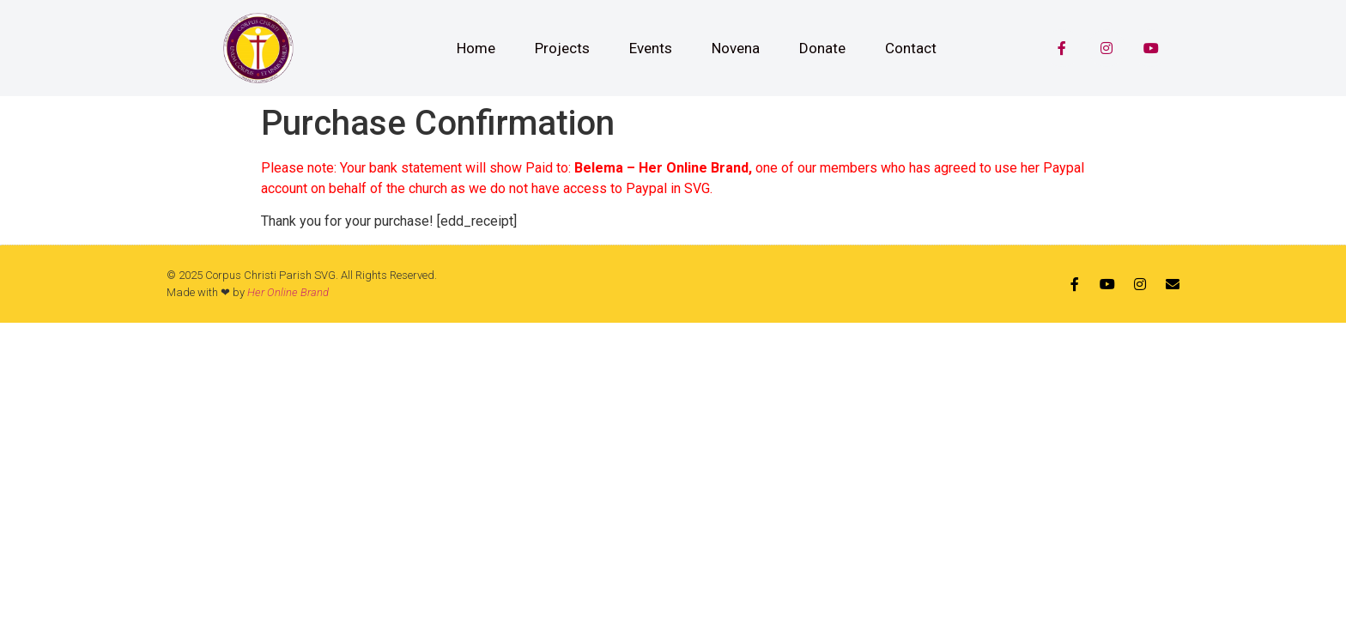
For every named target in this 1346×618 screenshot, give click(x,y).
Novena (736, 48)
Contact (911, 48)
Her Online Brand (288, 292)
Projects (562, 48)
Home (476, 48)
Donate (822, 48)
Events (650, 48)
